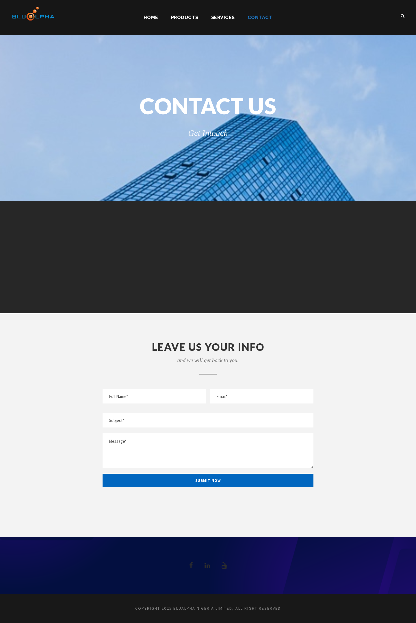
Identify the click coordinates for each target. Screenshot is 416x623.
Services (223, 17)
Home (151, 17)
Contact (260, 17)
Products (184, 17)
